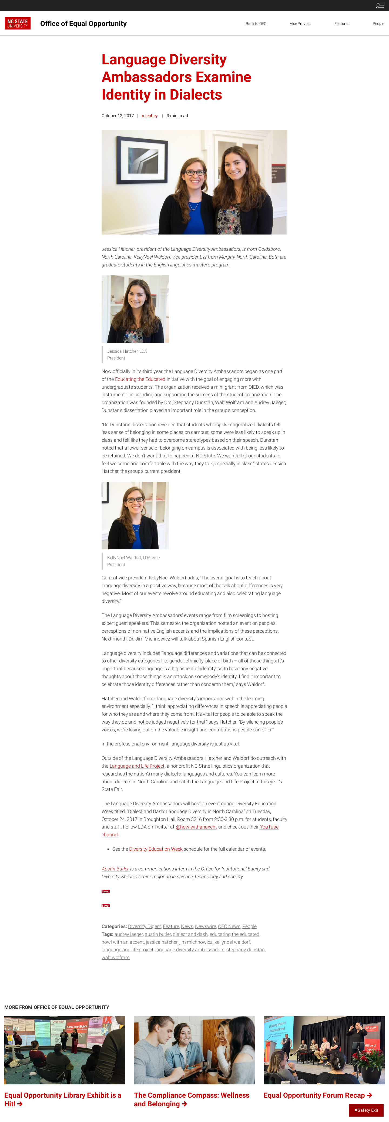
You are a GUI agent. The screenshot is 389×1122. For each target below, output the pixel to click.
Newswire (205, 926)
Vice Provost (300, 23)
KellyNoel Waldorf (232, 942)
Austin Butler (115, 869)
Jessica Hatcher (161, 942)
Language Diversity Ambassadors (189, 949)
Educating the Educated (140, 379)
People (378, 23)
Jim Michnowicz (196, 942)
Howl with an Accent (123, 942)
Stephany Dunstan (245, 949)
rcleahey (150, 115)
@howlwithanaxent (196, 827)
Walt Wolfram (116, 957)
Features (341, 23)
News (187, 926)
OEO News (229, 926)
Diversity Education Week (156, 849)
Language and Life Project (137, 766)
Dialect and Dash (190, 934)
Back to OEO (256, 23)
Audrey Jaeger (129, 934)
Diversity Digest (144, 926)
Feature (171, 926)
